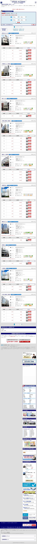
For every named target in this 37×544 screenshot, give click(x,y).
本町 (30, 402)
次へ (22, 324)
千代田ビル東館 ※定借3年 (18, 121)
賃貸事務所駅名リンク (5, 539)
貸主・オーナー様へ (8, 529)
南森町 (30, 390)
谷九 (30, 389)
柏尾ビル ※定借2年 (18, 154)
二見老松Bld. (18, 268)
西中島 (24, 402)
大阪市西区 (25, 405)
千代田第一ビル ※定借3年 (18, 64)
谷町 (30, 391)
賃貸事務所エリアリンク (6, 536)
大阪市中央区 (31, 405)
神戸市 (25, 436)
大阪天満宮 (31, 394)
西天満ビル (18, 245)
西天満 (24, 401)
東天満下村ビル (18, 185)
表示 (33, 24)
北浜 (30, 395)
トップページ (2, 529)
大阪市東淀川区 (32, 432)
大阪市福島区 (25, 407)
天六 (24, 391)
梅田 (24, 389)
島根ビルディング (18, 222)
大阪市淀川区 (31, 406)
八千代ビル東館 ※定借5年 (18, 294)
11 (20, 324)
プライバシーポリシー (13, 529)
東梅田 (2, 330)
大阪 (24, 395)
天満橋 (5, 330)
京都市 (31, 436)
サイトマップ (17, 529)
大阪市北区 (25, 406)
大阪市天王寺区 (31, 407)
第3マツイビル (18, 98)
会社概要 (5, 529)
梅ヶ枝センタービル (18, 33)
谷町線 (3, 329)
